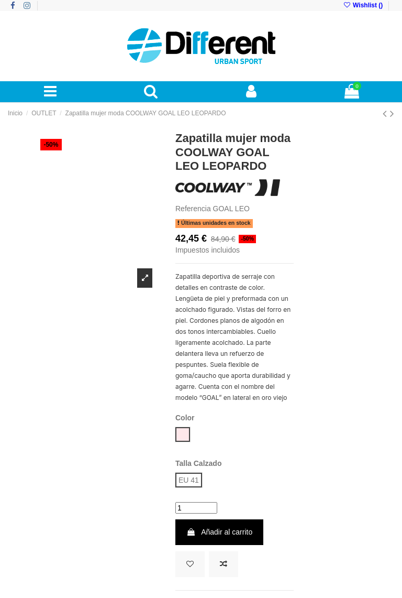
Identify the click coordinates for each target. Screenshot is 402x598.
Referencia (193, 208)
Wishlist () (363, 5)
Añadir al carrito (219, 532)
